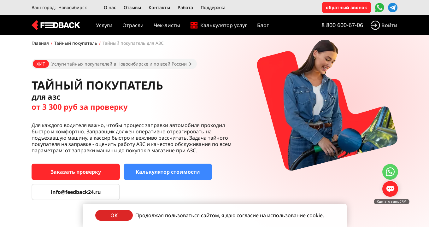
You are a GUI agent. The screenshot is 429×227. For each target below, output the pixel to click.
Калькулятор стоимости (168, 171)
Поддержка (213, 7)
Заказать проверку (75, 171)
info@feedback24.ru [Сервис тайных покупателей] (76, 192)
